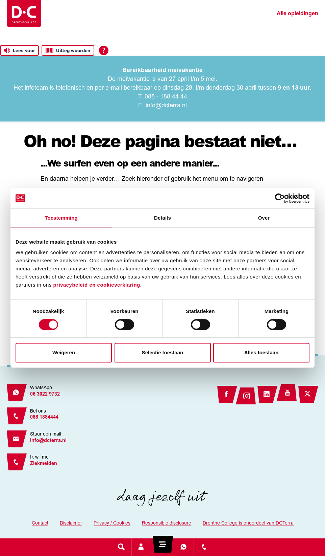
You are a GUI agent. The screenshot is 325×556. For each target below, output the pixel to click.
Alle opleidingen (297, 14)
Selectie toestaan (162, 352)
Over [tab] (264, 218)
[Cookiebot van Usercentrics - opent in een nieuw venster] (279, 198)
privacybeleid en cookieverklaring (96, 285)
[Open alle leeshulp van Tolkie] (103, 50)
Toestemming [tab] (61, 218)
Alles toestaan (261, 352)
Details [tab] (162, 218)
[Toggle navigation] (162, 546)
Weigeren (63, 352)
